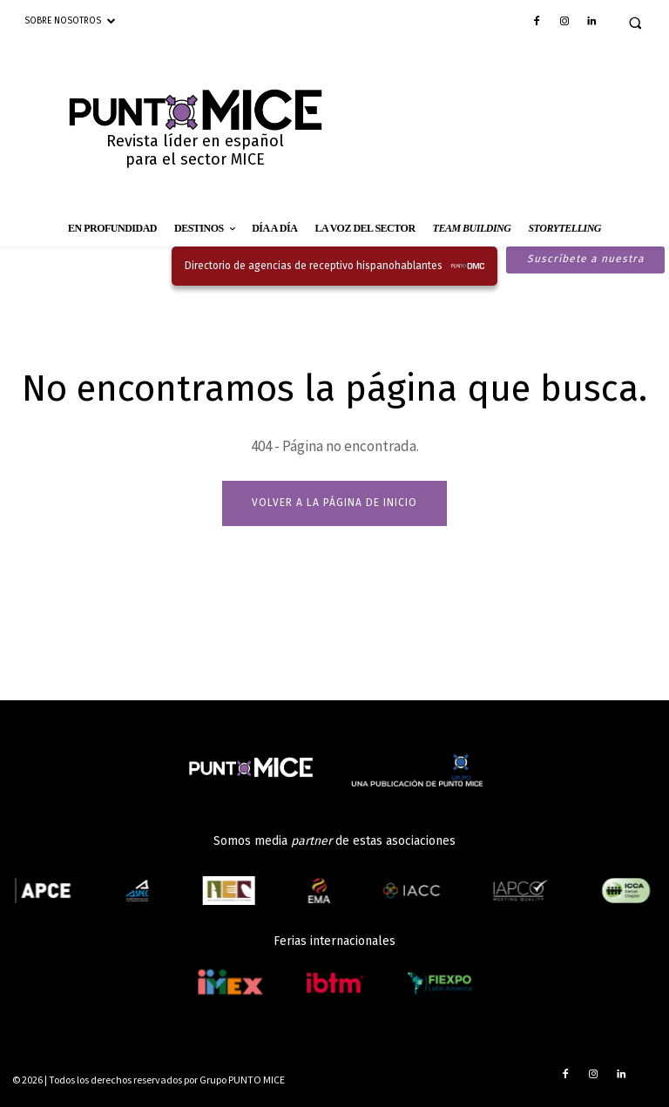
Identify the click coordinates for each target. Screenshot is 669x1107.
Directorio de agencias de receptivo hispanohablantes (314, 266)
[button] (635, 22)
